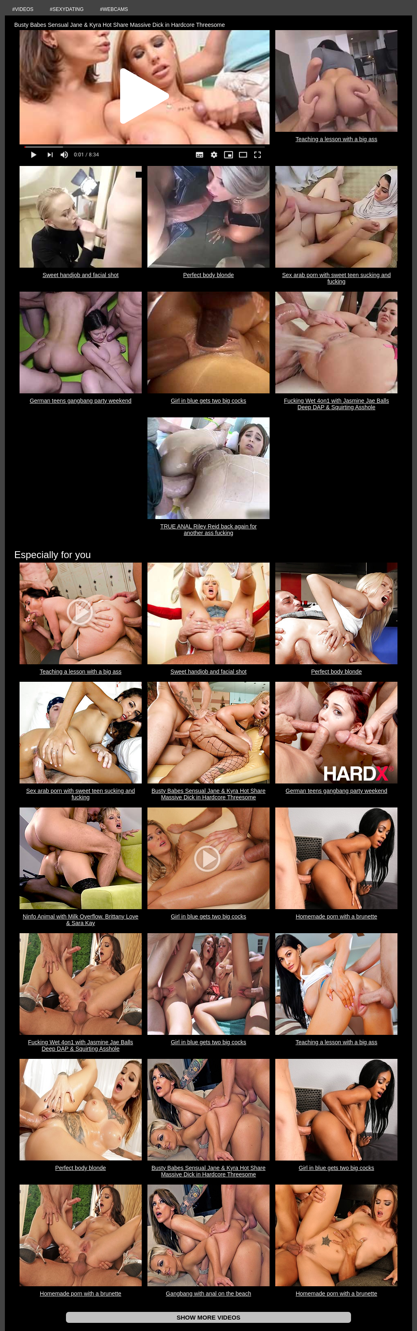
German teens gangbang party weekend (81, 400)
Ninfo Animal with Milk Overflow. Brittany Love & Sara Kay (80, 919)
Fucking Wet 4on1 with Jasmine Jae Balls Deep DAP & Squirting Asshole (336, 403)
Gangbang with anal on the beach (208, 1293)
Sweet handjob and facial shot (80, 275)
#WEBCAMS (114, 9)
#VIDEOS (22, 9)
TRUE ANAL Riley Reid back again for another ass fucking (208, 529)
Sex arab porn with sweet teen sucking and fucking (336, 278)
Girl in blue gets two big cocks (208, 400)
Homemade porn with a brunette (336, 916)
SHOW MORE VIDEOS (209, 1317)
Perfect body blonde (208, 275)
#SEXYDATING (66, 9)
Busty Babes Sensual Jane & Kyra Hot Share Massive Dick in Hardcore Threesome (208, 794)
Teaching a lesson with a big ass (336, 139)
